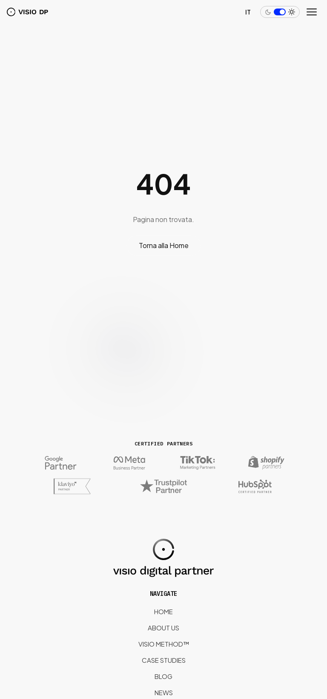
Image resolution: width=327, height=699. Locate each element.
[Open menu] (312, 12)
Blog (163, 676)
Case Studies (164, 660)
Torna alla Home (164, 245)
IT (248, 12)
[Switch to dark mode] (280, 12)
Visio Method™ (163, 644)
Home (163, 611)
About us (163, 628)
